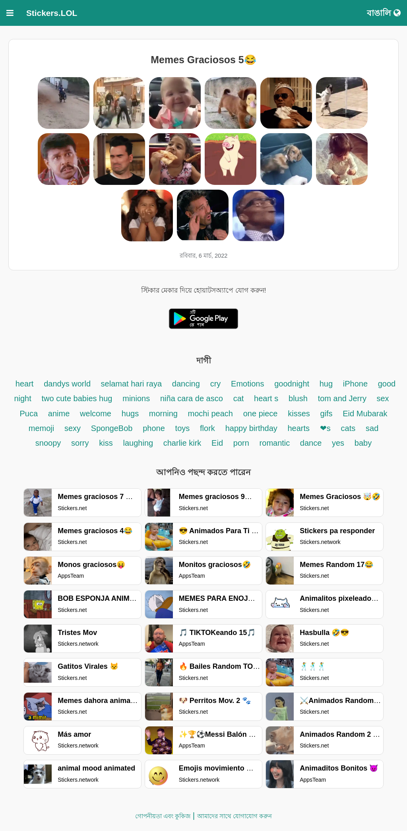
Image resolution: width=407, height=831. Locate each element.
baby (363, 443)
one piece (260, 413)
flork (207, 428)
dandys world (68, 383)
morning (164, 413)
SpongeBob (112, 428)
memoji (41, 428)
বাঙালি (384, 12)
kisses (300, 413)
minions (136, 398)
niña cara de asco (191, 398)
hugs (131, 413)
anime (59, 413)
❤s (325, 428)
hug (326, 383)
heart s (266, 398)
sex (382, 398)
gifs (326, 413)
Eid (217, 443)
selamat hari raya (131, 383)
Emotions (247, 383)
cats (348, 428)
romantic (276, 443)
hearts (298, 428)
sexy (72, 428)
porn (241, 443)
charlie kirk (182, 443)
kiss (105, 443)
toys (182, 428)
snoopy (48, 443)
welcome (95, 413)
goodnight (292, 383)
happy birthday (252, 428)
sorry (80, 443)
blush (298, 398)
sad (372, 428)
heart (25, 383)
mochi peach (210, 413)
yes (338, 443)
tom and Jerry (343, 398)
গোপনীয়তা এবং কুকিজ (162, 816)
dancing (186, 383)
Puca (28, 413)
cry (215, 383)
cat (238, 398)
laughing (139, 443)
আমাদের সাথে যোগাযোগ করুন (234, 816)
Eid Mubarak (365, 413)
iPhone (356, 383)
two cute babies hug (77, 398)
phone (154, 428)
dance (312, 443)
